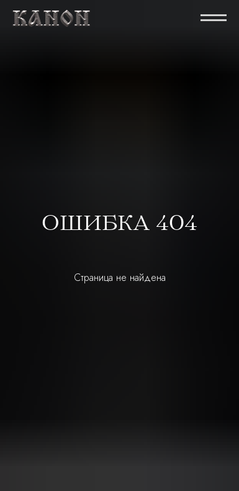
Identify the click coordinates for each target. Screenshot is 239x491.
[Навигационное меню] (214, 18)
